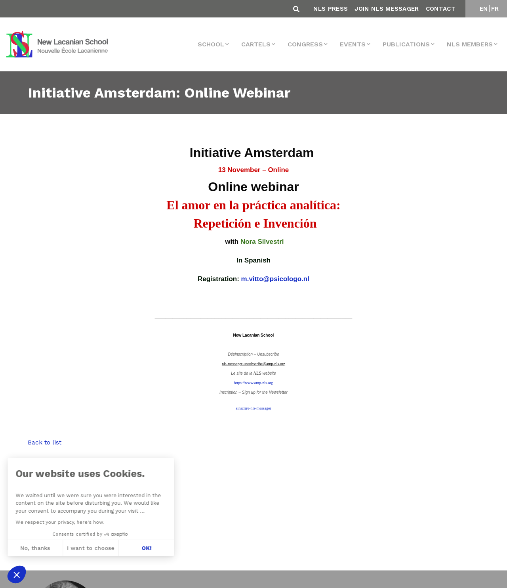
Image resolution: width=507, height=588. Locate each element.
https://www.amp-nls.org (253, 383)
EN (484, 8)
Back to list (44, 442)
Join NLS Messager (387, 8)
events (353, 44)
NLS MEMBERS (470, 44)
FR (495, 8)
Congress (305, 44)
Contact (441, 8)
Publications (406, 44)
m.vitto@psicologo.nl (275, 279)
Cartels (256, 44)
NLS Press (330, 8)
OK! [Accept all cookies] (106, 548)
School (211, 44)
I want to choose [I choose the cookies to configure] (50, 548)
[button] (16, 574)
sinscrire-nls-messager (253, 408)
